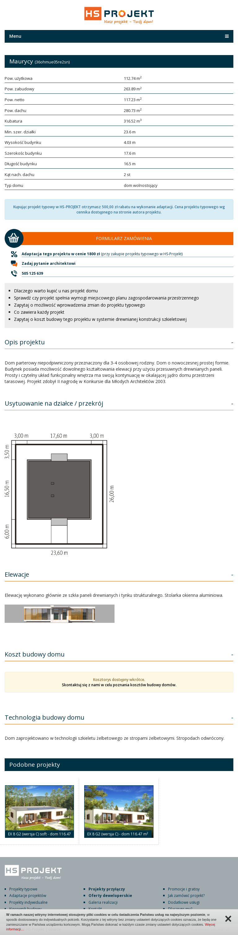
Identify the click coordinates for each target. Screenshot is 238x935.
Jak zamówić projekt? (186, 895)
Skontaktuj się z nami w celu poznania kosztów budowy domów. (119, 684)
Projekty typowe (23, 889)
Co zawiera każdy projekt (39, 312)
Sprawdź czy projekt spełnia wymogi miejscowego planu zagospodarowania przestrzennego (106, 298)
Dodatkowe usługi (184, 902)
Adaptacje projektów (27, 895)
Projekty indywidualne (28, 902)
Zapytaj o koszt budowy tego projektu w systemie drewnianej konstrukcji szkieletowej (100, 319)
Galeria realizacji (103, 902)
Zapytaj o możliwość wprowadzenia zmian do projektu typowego (79, 305)
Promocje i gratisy (184, 889)
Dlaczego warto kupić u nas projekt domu (56, 291)
